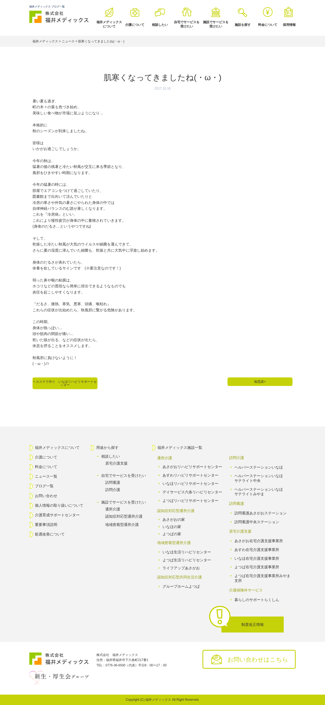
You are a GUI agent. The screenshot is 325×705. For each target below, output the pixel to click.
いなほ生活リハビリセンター (186, 552)
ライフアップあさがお (181, 568)
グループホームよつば (181, 587)
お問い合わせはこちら (258, 659)
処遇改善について (50, 534)
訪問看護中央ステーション (256, 522)
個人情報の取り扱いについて (59, 505)
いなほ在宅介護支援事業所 (256, 558)
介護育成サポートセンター (57, 515)
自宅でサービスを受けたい (187, 24)
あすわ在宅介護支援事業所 (256, 549)
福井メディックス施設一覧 (179, 447)
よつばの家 (171, 533)
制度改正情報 (252, 624)
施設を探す (243, 25)
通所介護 (112, 509)
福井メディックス (158, 700)
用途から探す (107, 447)
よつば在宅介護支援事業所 (256, 567)
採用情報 (289, 25)
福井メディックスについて (109, 24)
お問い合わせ (46, 496)
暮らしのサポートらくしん (256, 599)
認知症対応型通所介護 (124, 516)
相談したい (160, 25)
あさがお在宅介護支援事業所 (258, 541)
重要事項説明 (46, 524)
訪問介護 (112, 490)
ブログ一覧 (44, 486)
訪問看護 (112, 482)
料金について (267, 25)
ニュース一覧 (46, 476)
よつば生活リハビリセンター (186, 560)
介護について (134, 25)
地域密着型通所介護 (122, 524)
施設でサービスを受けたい (216, 24)
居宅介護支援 (116, 463)
